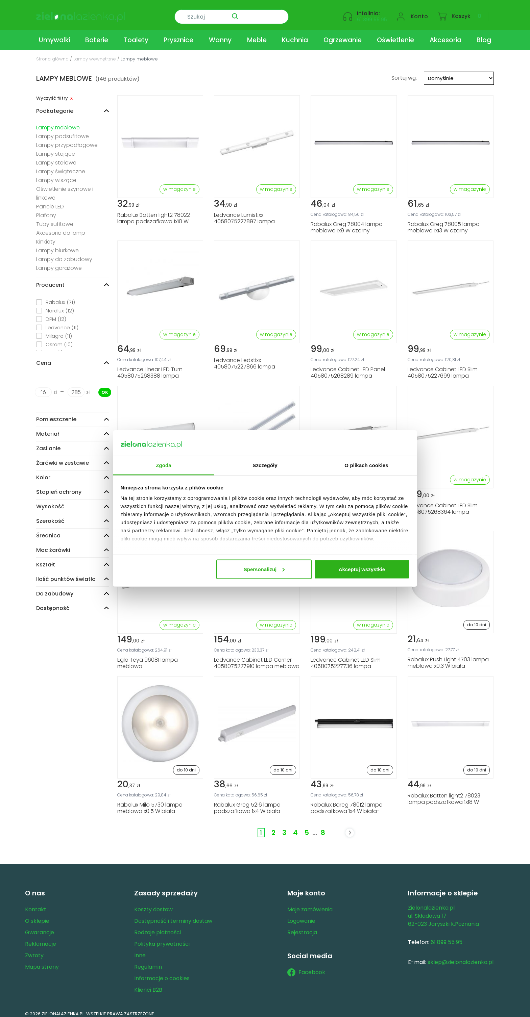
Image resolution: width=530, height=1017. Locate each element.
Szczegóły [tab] (264, 465)
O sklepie (37, 916)
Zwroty (34, 950)
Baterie (96, 35)
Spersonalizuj (264, 569)
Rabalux (60, 297)
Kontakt (35, 904)
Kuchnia (295, 35)
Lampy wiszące (56, 175)
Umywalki (54, 35)
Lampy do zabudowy (64, 254)
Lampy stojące (55, 149)
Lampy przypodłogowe (67, 140)
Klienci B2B (148, 985)
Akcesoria (445, 35)
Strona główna (52, 54)
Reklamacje (40, 939)
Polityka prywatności (162, 939)
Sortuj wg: (404, 72)
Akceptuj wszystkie (362, 569)
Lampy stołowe (56, 157)
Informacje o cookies (162, 973)
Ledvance (62, 322)
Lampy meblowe (58, 122)
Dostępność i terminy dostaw (173, 916)
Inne (140, 950)
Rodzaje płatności (157, 927)
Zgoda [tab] (163, 465)
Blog (484, 35)
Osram (59, 339)
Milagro (59, 330)
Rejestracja (302, 927)
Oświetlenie (395, 35)
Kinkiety (45, 236)
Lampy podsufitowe (62, 131)
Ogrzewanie (342, 35)
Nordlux (60, 305)
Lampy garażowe (59, 263)
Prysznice (178, 35)
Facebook (306, 967)
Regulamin (148, 962)
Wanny (220, 35)
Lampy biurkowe (57, 245)
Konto (419, 12)
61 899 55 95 (372, 15)
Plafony (46, 210)
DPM (56, 313)
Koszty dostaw (153, 904)
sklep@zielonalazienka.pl (460, 957)
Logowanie (301, 916)
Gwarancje (39, 927)
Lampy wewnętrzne (94, 54)
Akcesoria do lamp (60, 228)
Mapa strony (42, 962)
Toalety (136, 35)
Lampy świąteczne (60, 166)
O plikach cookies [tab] (366, 465)
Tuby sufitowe (54, 219)
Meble (257, 35)
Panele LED (50, 201)
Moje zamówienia (310, 904)
